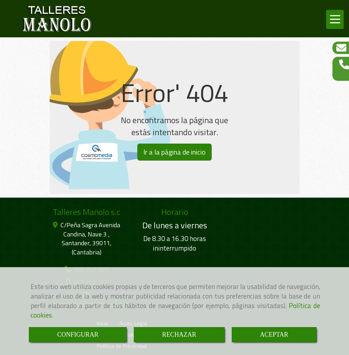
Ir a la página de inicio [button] (174, 151)
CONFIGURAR (77, 334)
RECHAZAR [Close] (179, 334)
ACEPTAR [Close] (274, 334)
